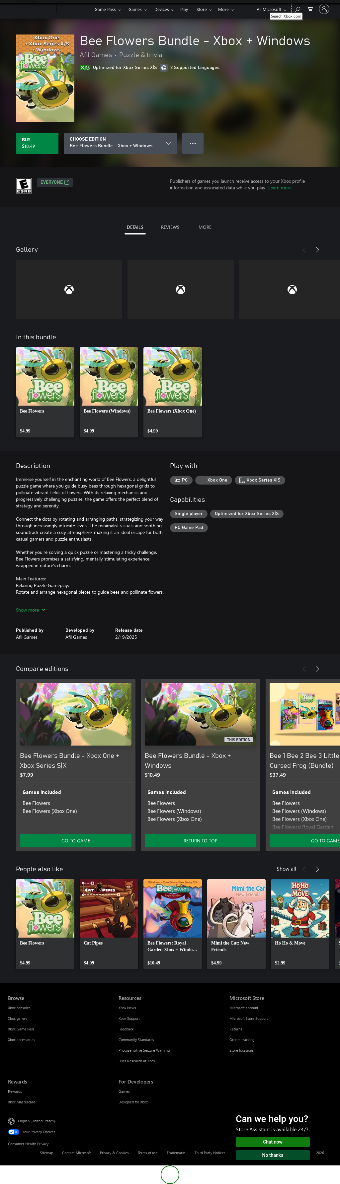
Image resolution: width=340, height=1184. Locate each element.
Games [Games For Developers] (124, 1091)
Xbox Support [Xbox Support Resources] (129, 1018)
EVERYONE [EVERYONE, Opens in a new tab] (55, 182)
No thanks (273, 1155)
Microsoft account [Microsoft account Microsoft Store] (243, 1008)
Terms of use (148, 1153)
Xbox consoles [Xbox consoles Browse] (19, 1008)
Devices (161, 9)
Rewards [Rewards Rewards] (15, 1091)
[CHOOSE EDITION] (120, 143)
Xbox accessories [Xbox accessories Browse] (21, 1039)
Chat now (273, 1142)
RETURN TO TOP (200, 840)
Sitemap (46, 1153)
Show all (286, 868)
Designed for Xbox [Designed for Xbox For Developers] (133, 1102)
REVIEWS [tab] (170, 227)
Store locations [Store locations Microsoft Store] (241, 1050)
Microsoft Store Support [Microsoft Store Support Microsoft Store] (248, 1018)
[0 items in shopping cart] (310, 8)
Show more (30, 610)
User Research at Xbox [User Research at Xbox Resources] (137, 1061)
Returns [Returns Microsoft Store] (235, 1029)
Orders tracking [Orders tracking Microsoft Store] (241, 1039)
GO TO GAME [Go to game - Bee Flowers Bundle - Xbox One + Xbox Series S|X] (75, 840)
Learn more (280, 187)
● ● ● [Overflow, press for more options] (193, 143)
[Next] (317, 249)
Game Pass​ (105, 9)
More (223, 9)
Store (202, 9)
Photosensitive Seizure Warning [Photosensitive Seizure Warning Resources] (144, 1050)
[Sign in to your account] (324, 9)
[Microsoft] (30, 9)
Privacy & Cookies (114, 1153)
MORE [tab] (205, 227)
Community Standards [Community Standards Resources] (136, 1039)
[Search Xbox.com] (297, 8)
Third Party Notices (210, 1153)
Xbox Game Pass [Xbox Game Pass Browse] (21, 1029)
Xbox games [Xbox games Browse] (17, 1018)
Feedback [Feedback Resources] (126, 1029)
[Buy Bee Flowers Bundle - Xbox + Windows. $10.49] (37, 143)
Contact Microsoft (76, 1153)
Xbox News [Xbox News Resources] (127, 1008)
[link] (45, 392)
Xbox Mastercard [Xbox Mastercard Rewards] (21, 1102)
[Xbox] (74, 9)
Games (135, 9)
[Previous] (304, 249)
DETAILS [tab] (135, 227)
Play (184, 9)
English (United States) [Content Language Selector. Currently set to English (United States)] (36, 1121)
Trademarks (176, 1153)
